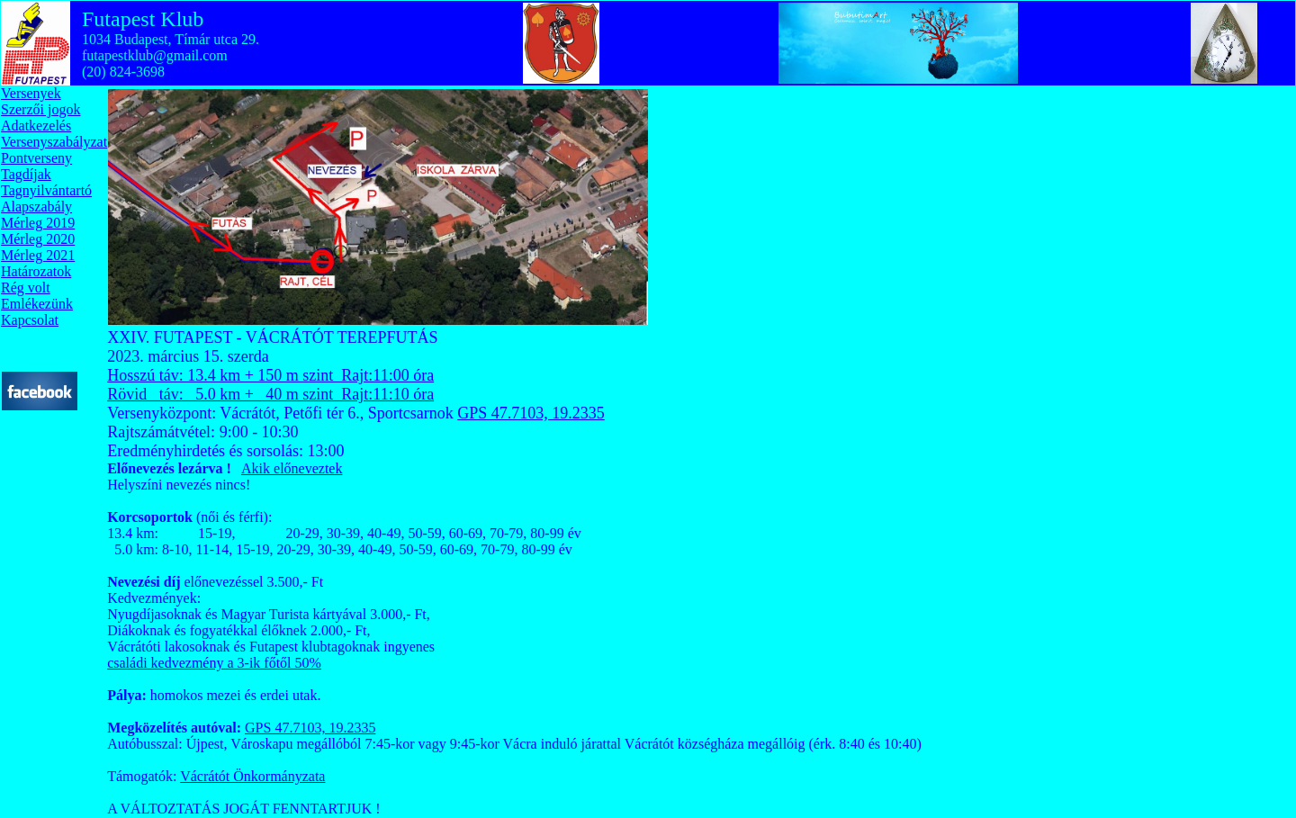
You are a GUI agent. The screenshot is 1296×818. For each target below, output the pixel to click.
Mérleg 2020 (38, 239)
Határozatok (36, 271)
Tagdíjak (26, 174)
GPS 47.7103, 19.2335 (531, 413)
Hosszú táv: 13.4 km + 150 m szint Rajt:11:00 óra (270, 375)
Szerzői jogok (40, 109)
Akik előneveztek (291, 468)
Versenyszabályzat (54, 141)
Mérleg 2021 (38, 255)
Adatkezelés (36, 125)
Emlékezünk (37, 303)
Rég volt (25, 287)
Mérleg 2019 (38, 222)
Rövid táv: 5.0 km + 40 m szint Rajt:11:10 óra (270, 394)
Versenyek (31, 93)
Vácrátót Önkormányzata (252, 776)
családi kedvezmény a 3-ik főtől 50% (214, 662)
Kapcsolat (29, 320)
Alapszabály (36, 206)
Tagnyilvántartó (46, 190)
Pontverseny (36, 158)
